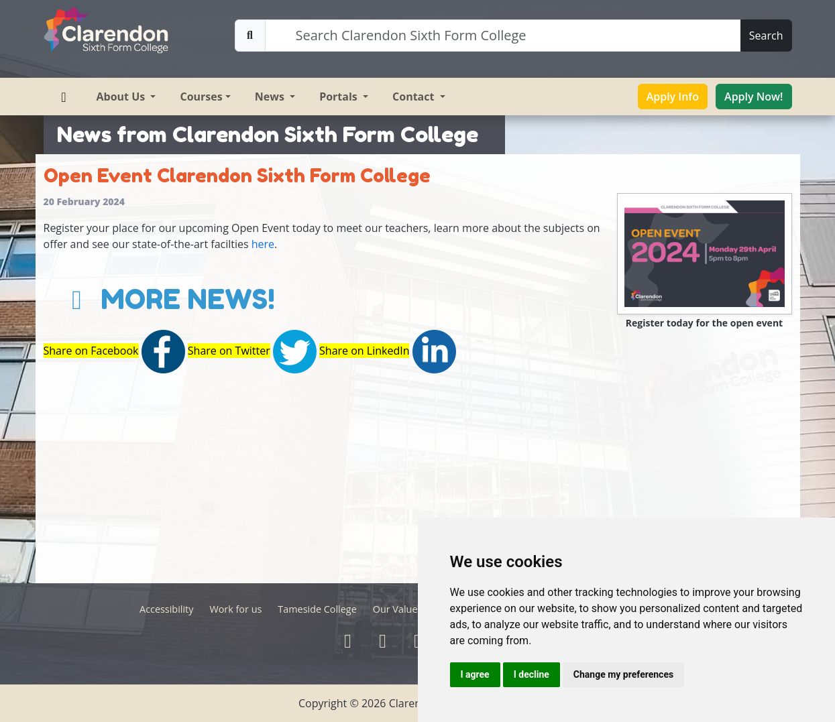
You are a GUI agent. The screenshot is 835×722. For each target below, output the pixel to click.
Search (766, 35)
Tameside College (317, 609)
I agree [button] (475, 674)
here (263, 244)
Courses (201, 96)
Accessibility (166, 609)
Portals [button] (339, 96)
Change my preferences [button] (623, 674)
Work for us (235, 609)
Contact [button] (414, 96)
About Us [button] (122, 96)
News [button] (271, 96)
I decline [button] (531, 674)
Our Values (398, 609)
